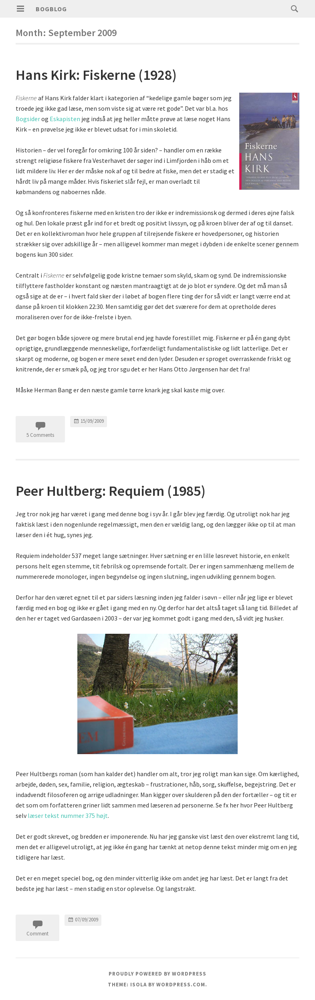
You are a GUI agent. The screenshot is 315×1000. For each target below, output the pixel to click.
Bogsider (28, 119)
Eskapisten (65, 119)
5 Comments (40, 435)
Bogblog (51, 9)
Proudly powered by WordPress (157, 973)
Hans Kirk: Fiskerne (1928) (96, 75)
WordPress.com (180, 984)
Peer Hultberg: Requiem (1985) (111, 491)
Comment (37, 933)
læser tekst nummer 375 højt (68, 815)
